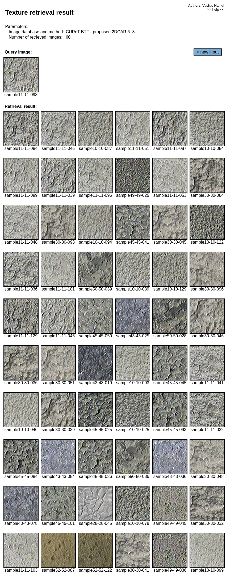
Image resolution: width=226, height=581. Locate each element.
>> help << (215, 9)
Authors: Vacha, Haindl (206, 5)
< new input (208, 52)
